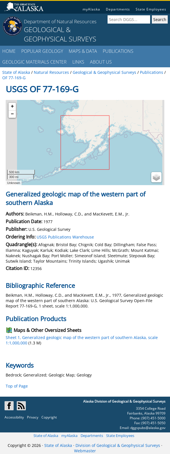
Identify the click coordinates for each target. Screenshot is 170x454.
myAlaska (91, 9)
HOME (9, 51)
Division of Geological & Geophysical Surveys (117, 445)
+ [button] (12, 106)
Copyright (49, 417)
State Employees (151, 9)
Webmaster (85, 450)
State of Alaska (45, 435)
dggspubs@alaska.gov (147, 427)
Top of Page (17, 386)
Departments (118, 9)
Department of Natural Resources (60, 21)
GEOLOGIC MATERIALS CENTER (34, 62)
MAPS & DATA (83, 51)
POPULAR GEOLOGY (42, 51)
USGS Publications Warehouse (65, 237)
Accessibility (14, 417)
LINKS (78, 62)
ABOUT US (101, 62)
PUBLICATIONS (118, 51)
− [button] (12, 114)
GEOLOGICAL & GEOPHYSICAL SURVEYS (60, 34)
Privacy (32, 417)
